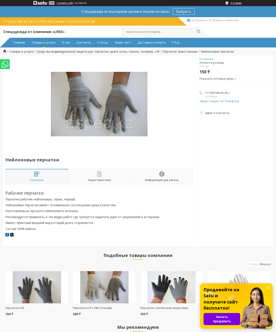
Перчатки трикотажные (180, 51)
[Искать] (198, 32)
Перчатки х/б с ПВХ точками (92, 308)
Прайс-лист (122, 42)
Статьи (102, 42)
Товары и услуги (43, 42)
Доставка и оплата (152, 42)
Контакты (84, 42)
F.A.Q (175, 42)
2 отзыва (236, 3)
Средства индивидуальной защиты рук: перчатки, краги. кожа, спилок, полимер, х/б (98, 51)
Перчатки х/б (14, 308)
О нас (66, 42)
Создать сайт (65, 3)
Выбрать (183, 11)
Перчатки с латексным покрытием (164, 308)
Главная (19, 42)
